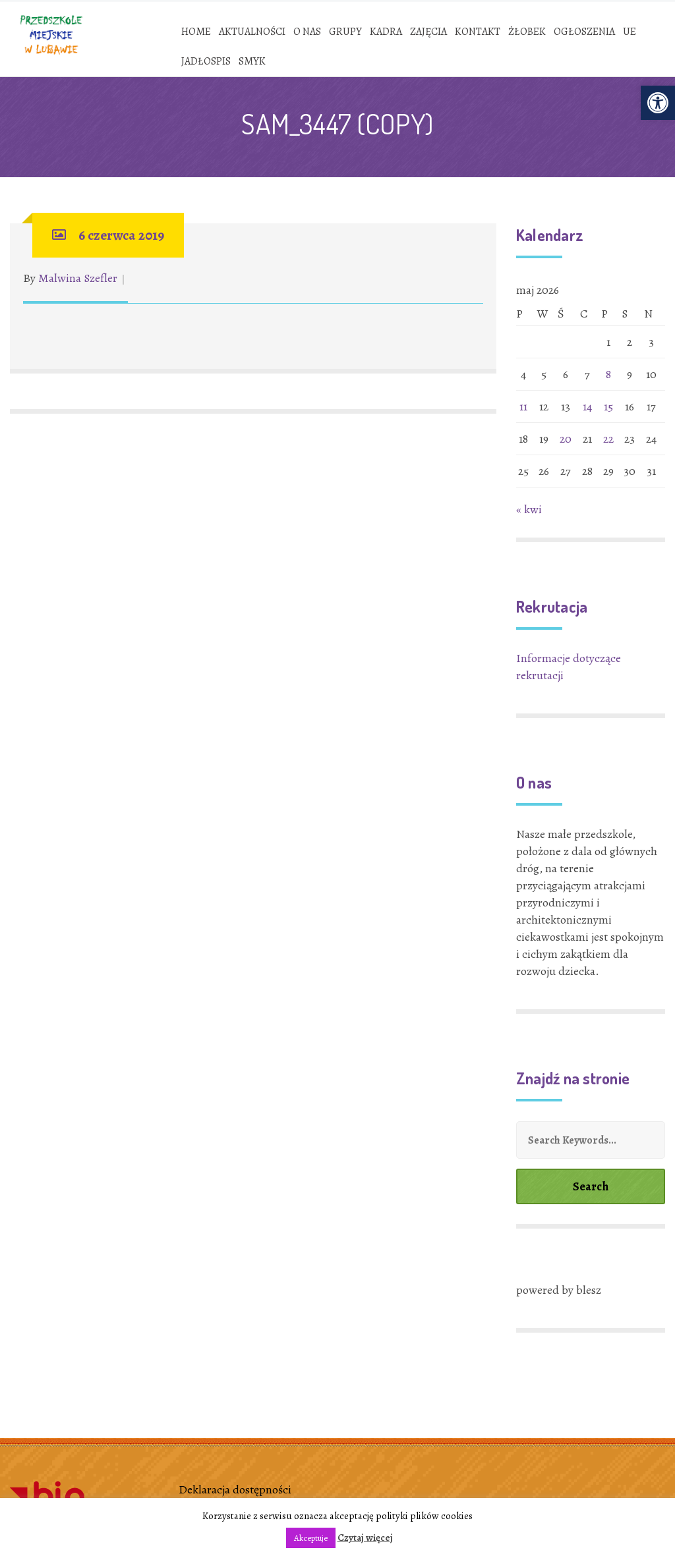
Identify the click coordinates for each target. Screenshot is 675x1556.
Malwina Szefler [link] (77, 278)
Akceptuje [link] (311, 1537)
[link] (658, 103)
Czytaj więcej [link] (365, 1537)
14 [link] (587, 406)
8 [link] (608, 374)
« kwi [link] (529, 509)
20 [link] (566, 439)
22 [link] (608, 439)
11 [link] (523, 406)
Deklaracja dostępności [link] (235, 1489)
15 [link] (608, 406)
